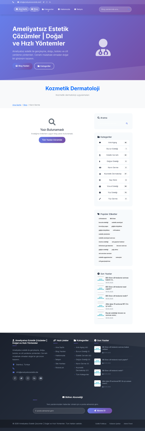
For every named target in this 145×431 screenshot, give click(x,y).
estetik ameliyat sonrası (107, 238)
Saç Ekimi (113, 180)
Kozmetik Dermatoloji (113, 173)
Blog (34, 9)
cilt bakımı (116, 230)
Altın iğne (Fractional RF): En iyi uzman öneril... (116, 382)
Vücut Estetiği (113, 186)
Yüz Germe (113, 198)
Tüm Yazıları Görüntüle (52, 140)
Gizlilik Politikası (100, 424)
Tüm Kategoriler (82, 374)
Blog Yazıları (22, 66)
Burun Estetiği (117, 148)
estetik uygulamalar (105, 257)
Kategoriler (43, 66)
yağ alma (115, 249)
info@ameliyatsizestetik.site (28, 2)
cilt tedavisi (103, 218)
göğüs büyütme (117, 226)
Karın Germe (113, 167)
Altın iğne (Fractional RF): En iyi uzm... (117, 305)
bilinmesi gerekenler (106, 246)
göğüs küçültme (104, 230)
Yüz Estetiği (113, 192)
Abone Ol (99, 410)
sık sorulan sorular (105, 253)
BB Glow (113, 218)
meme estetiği (103, 242)
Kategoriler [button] (48, 9)
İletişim (78, 9)
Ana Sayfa (21, 9)
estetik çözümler (104, 234)
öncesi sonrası (121, 246)
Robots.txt (60, 367)
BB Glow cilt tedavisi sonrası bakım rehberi (115, 348)
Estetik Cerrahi (113, 155)
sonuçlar (119, 257)
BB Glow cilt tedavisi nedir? (117, 296)
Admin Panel (128, 424)
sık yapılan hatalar (118, 242)
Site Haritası (60, 364)
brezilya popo (103, 226)
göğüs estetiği (103, 249)
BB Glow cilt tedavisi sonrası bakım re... (117, 279)
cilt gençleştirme (104, 261)
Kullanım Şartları (115, 424)
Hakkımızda (64, 9)
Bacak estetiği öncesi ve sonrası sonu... (115, 314)
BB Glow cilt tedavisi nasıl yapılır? (116, 288)
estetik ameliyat (117, 222)
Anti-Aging (113, 142)
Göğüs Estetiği (113, 161)
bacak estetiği (103, 222)
